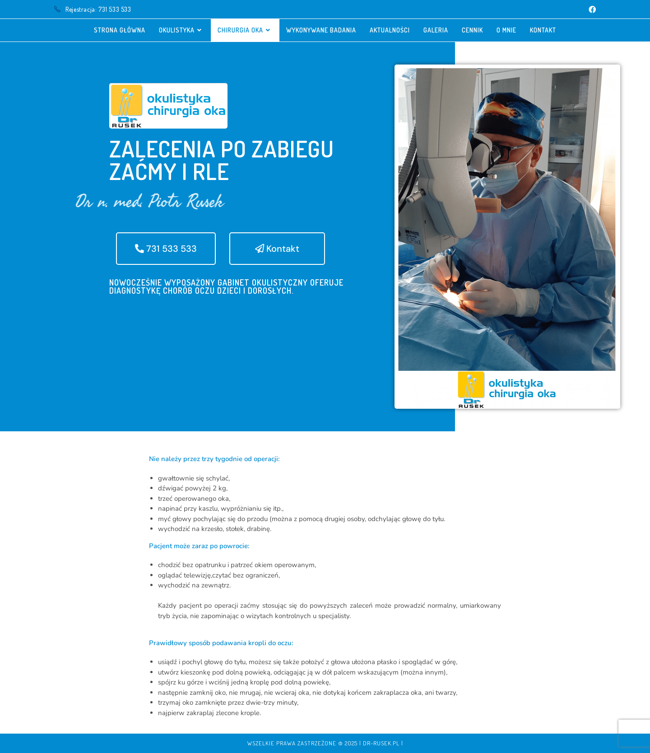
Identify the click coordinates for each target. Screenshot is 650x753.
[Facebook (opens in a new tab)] (591, 9)
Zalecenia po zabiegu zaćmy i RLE (221, 159)
